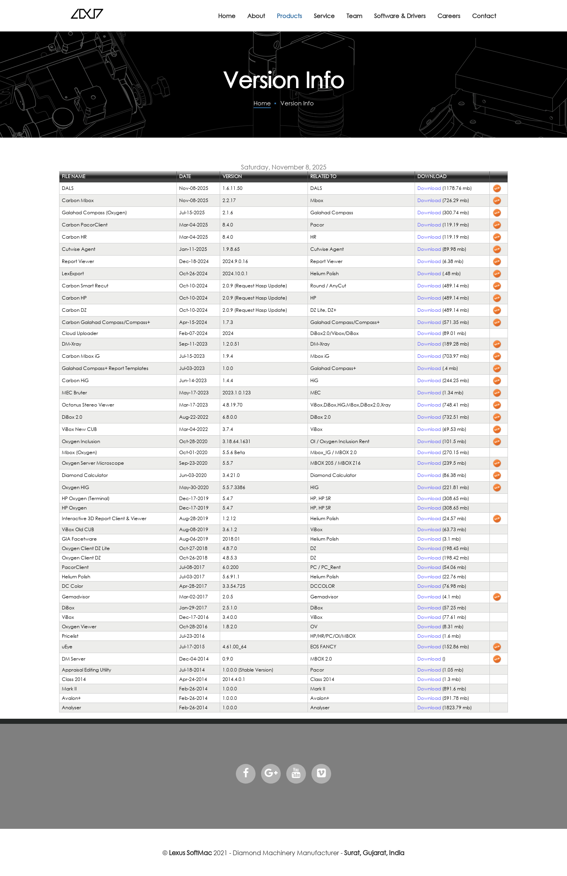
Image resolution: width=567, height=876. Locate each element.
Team (354, 16)
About (256, 16)
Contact (484, 16)
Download (429, 188)
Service (324, 16)
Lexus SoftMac (190, 852)
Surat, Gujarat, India (374, 852)
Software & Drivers (400, 16)
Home (226, 16)
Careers (448, 16)
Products (289, 16)
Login (67, 149)
